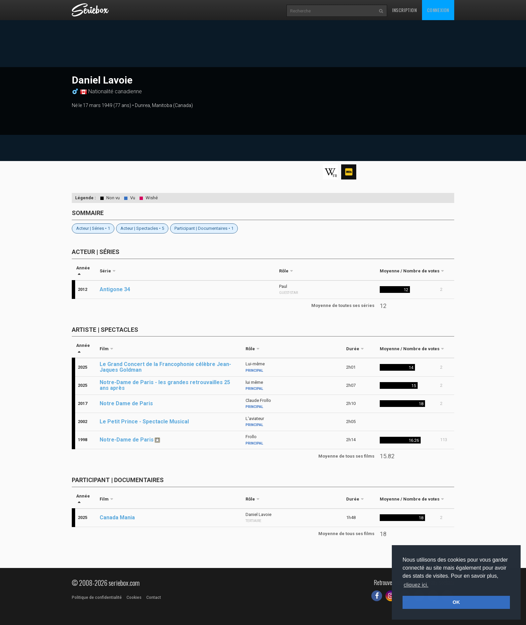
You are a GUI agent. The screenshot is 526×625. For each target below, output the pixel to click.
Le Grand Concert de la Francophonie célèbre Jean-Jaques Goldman (165, 367)
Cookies (134, 597)
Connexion (438, 9)
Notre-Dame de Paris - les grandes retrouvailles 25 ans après (165, 385)
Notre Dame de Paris (126, 403)
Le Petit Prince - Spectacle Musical (144, 421)
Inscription (404, 9)
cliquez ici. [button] (416, 585)
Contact (153, 597)
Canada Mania (117, 517)
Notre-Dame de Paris (127, 439)
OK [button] (456, 602)
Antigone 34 (115, 289)
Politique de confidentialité (97, 597)
